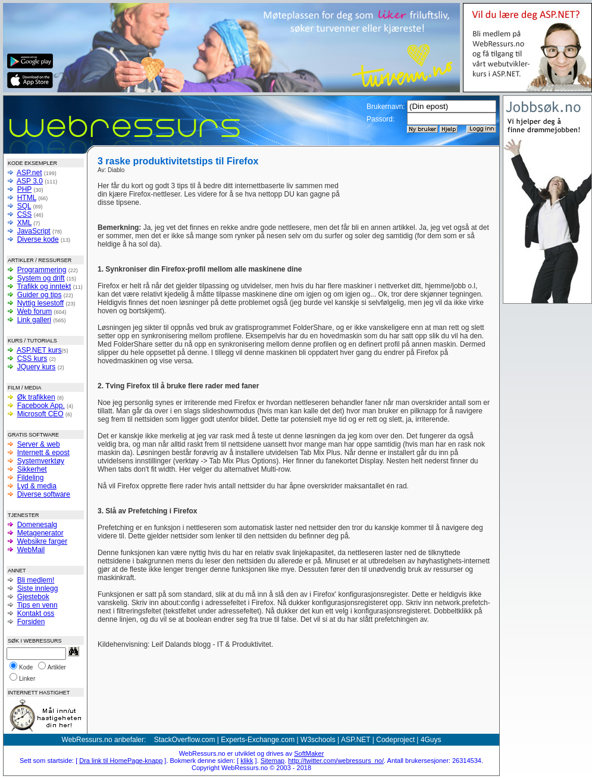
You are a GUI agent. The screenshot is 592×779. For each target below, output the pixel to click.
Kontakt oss (36, 613)
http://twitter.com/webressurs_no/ (336, 760)
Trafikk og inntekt (44, 286)
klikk (246, 760)
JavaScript (34, 231)
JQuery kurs (36, 367)
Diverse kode (38, 239)
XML (24, 223)
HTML (26, 198)
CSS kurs (32, 358)
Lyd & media (37, 486)
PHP (24, 189)
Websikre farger (42, 541)
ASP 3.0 (30, 181)
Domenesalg (37, 525)
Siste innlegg (37, 588)
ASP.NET (356, 740)
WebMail (31, 550)
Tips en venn (37, 605)
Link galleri (34, 320)
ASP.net (29, 173)
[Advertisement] (417, 199)
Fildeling (30, 477)
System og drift (41, 278)
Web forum (34, 311)
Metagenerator (40, 533)
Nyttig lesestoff (40, 303)
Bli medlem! (36, 580)
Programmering (42, 270)
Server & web (38, 444)
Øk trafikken (36, 397)
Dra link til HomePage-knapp (120, 760)
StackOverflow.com (184, 740)
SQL (24, 206)
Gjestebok (33, 597)
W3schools (318, 740)
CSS (24, 214)
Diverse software (43, 494)
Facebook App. (41, 405)
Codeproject (395, 740)
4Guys (431, 740)
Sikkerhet (32, 469)
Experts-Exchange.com (258, 740)
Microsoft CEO (40, 414)
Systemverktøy (40, 461)
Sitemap (272, 760)
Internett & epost (43, 452)
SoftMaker (309, 753)
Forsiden (31, 622)
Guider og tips (39, 295)
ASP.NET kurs (39, 350)
